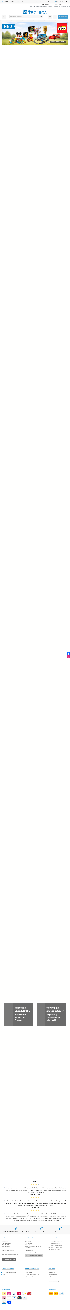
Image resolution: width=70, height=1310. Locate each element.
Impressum (52, 1279)
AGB (50, 1276)
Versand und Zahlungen (31, 1276)
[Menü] (4, 17)
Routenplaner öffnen (34, 1255)
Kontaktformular (14, 1254)
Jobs (4, 1274)
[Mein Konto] (55, 17)
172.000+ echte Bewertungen (9, 1272)
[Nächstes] (66, 34)
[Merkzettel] (50, 17)
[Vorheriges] (3, 34)
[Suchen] (41, 16)
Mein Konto (29, 1272)
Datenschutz (52, 1272)
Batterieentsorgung (54, 1281)
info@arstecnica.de (9, 1250)
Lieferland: (45, 4)
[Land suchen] (59, 4)
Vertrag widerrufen (9, 1260)
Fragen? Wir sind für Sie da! (32, 1274)
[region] (35, 33)
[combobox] (24, 16)
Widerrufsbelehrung (54, 1274)
